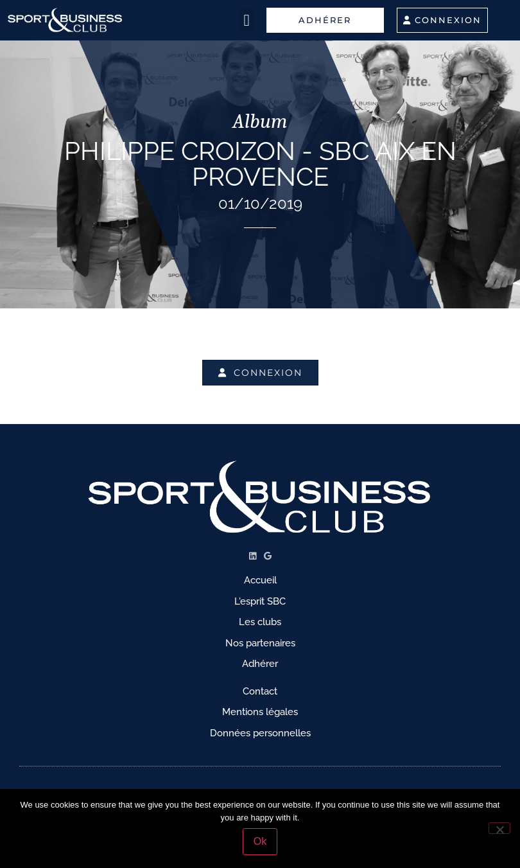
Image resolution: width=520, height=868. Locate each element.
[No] (499, 828)
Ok (260, 841)
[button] (246, 20)
